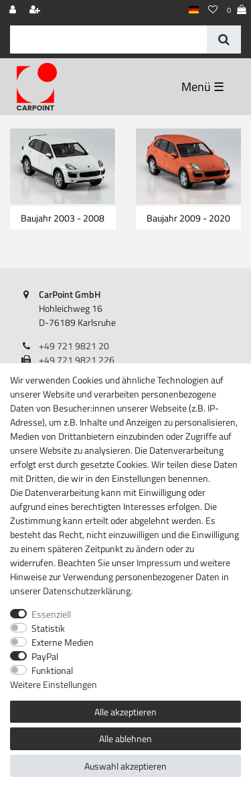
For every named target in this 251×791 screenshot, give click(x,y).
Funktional (52, 670)
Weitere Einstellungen (53, 684)
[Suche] (224, 39)
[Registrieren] (36, 10)
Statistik (48, 628)
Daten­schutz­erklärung (87, 591)
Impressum (159, 562)
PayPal (44, 656)
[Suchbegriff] (108, 39)
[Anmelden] (14, 10)
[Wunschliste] (212, 10)
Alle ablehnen (125, 738)
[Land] (193, 10)
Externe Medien (62, 642)
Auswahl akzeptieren (125, 766)
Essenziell (51, 614)
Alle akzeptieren (125, 712)
